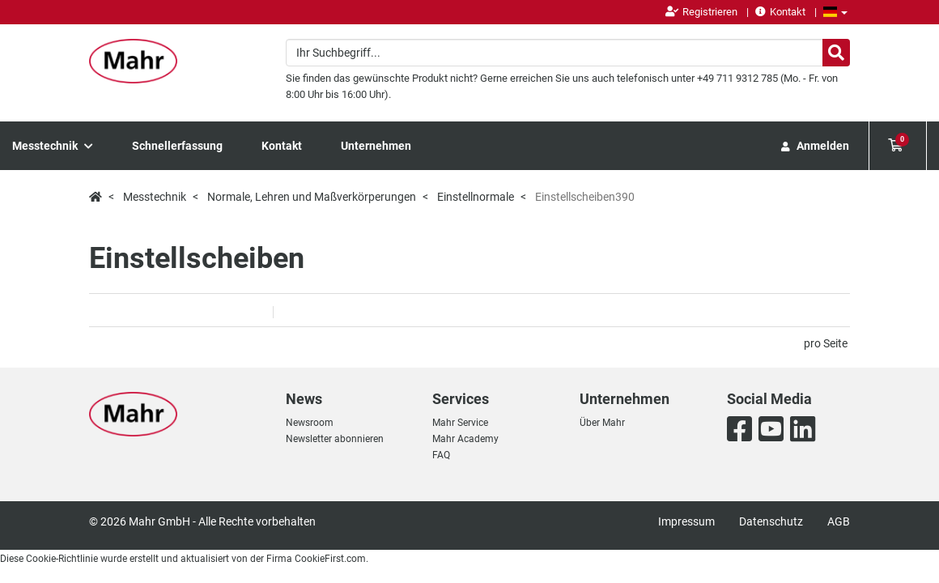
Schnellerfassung (177, 145)
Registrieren (701, 12)
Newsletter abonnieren (335, 439)
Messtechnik (52, 145)
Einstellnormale (475, 196)
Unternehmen (376, 145)
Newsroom (310, 422)
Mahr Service (460, 422)
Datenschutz (771, 521)
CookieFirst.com (330, 558)
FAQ (441, 455)
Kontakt (780, 12)
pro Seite (826, 343)
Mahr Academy (465, 439)
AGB (838, 521)
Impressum (686, 521)
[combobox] (568, 52)
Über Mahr (602, 422)
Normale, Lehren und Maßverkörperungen (311, 196)
